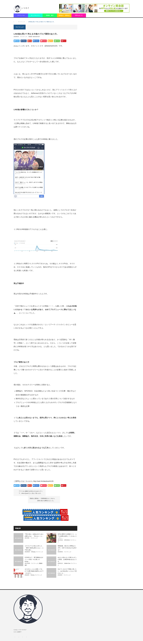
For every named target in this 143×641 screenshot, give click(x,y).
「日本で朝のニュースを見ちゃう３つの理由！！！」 (34, 306)
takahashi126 (36, 36)
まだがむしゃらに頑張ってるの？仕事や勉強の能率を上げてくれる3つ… (34, 564)
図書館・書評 (50, 15)
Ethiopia (33, 544)
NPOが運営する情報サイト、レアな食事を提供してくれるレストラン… (67, 529)
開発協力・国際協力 (64, 15)
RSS (26, 629)
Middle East (67, 556)
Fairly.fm (127, 637)
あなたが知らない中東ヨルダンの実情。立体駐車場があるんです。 (67, 552)
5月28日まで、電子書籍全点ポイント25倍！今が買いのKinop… (34, 552)
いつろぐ (22, 637)
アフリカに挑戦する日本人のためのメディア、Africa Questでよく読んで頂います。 (31, 492)
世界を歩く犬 (78, 15)
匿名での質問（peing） (116, 637)
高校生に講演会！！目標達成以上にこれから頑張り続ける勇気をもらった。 (59, 492)
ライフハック (23, 36)
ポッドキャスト (35, 15)
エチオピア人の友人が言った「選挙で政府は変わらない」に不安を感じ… (34, 540)
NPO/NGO (67, 533)
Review (32, 567)
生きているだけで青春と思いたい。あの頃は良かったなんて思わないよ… (67, 564)
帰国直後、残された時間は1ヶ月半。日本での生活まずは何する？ (67, 540)
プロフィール (21, 15)
